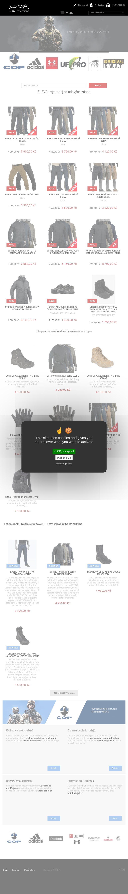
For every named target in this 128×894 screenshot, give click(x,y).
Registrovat (83, 5)
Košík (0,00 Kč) (119, 5)
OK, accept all (64, 451)
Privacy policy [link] (64, 463)
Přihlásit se (99, 5)
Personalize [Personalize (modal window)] (64, 457)
